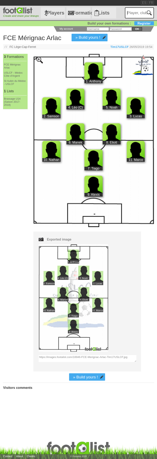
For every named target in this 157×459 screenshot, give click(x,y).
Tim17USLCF (119, 46)
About (19, 456)
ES (144, 2)
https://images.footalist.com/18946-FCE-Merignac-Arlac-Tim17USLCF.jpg (87, 358)
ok (137, 28)
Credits (31, 456)
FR (151, 2)
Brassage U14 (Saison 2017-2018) (12, 101)
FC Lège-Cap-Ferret (23, 46)
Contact (7, 456)
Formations (81, 13)
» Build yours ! (87, 37)
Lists (104, 13)
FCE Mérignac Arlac (12, 66)
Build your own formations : (120, 23)
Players (55, 13)
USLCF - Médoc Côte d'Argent (13, 74)
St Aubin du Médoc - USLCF (15, 82)
